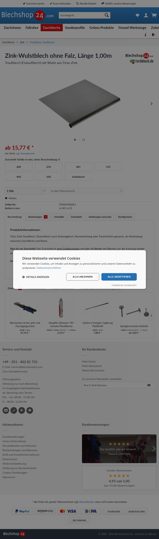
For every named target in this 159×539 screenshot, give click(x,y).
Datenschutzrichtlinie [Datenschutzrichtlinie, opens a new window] (49, 267)
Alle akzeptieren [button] (119, 276)
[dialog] (79, 269)
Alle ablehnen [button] (82, 276)
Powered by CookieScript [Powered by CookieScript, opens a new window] (124, 285)
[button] (35, 277)
